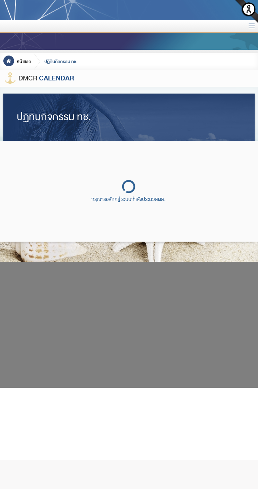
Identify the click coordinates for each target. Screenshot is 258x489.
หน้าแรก (17, 61)
